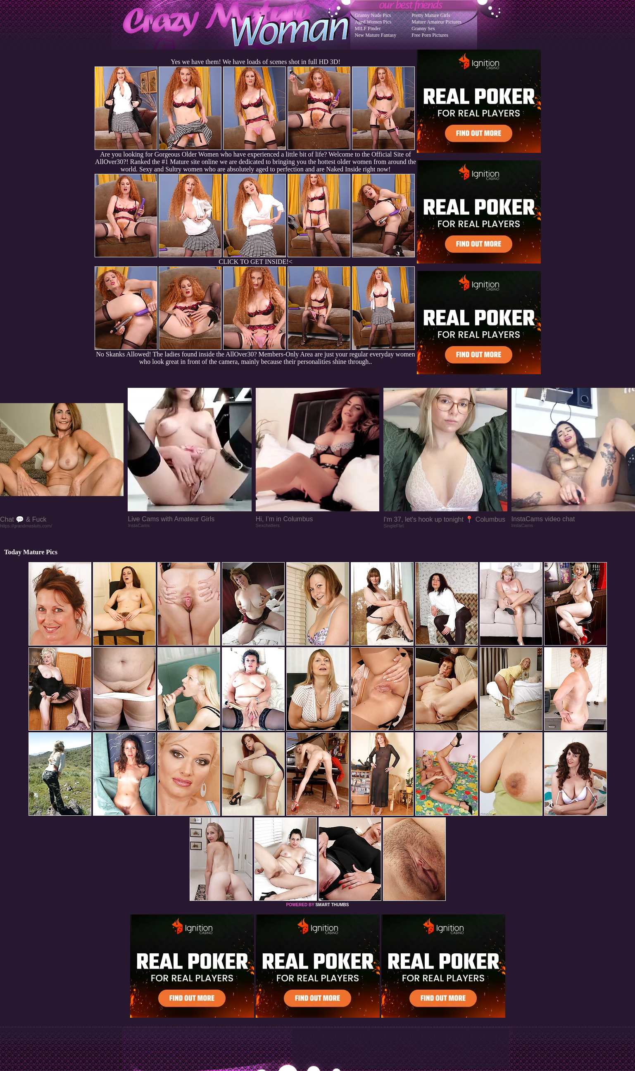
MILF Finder (368, 28)
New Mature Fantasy (376, 35)
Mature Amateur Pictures (436, 22)
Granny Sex (423, 28)
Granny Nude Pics (373, 15)
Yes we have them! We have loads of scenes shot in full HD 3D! (255, 61)
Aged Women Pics (373, 22)
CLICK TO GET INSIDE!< (255, 261)
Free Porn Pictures (429, 35)
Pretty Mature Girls (430, 15)
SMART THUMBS (332, 904)
